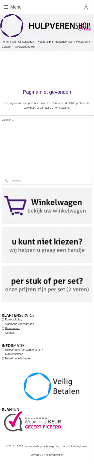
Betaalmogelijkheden (18, 358)
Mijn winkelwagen (23, 41)
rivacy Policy (14, 319)
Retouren (81, 41)
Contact (6, 46)
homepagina (61, 107)
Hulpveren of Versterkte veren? (24, 349)
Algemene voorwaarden (19, 323)
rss (58, 446)
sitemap (49, 446)
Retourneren (12, 328)
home (5, 41)
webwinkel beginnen (74, 446)
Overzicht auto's (25, 46)
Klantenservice (63, 41)
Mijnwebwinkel (54, 454)
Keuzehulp (44, 41)
